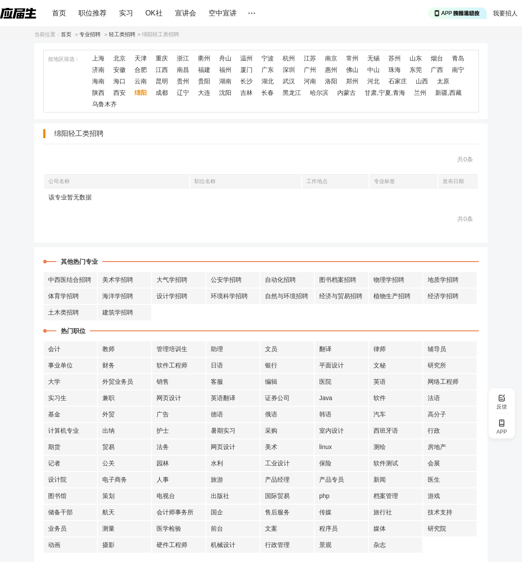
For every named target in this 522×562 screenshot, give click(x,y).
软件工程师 (172, 365)
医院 (325, 381)
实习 (126, 13)
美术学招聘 (117, 279)
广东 (267, 69)
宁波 (267, 58)
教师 (108, 348)
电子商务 (114, 479)
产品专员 (331, 479)
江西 (162, 69)
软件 (379, 397)
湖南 (225, 81)
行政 (434, 430)
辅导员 (437, 348)
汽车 (379, 414)
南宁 (458, 69)
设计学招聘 (172, 296)
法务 (163, 446)
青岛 (458, 58)
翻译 (325, 348)
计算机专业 (63, 430)
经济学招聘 (443, 296)
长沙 (246, 81)
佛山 (352, 69)
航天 (108, 512)
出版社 (220, 495)
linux (325, 446)
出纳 (108, 430)
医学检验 (169, 528)
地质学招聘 (443, 279)
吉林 (246, 92)
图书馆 (57, 495)
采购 (271, 430)
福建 (204, 69)
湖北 (267, 81)
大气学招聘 (172, 279)
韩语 (325, 414)
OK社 (154, 13)
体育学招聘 (63, 296)
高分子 (437, 414)
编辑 (271, 381)
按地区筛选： (64, 59)
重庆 (162, 58)
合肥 (140, 69)
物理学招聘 (388, 279)
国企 (217, 512)
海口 (119, 81)
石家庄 (397, 81)
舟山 (225, 58)
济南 (98, 69)
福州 (225, 69)
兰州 (420, 92)
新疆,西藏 (448, 92)
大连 (204, 92)
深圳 (289, 69)
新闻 (379, 479)
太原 (443, 81)
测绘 (379, 446)
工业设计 (277, 463)
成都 (162, 92)
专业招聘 (90, 34)
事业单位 (60, 365)
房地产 (437, 446)
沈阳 (225, 92)
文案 (271, 528)
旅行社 (382, 512)
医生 (434, 479)
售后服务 (277, 512)
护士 (163, 430)
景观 (325, 544)
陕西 (98, 92)
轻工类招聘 (122, 34)
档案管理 (385, 495)
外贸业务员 (117, 381)
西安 (119, 92)
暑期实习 (223, 430)
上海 (98, 58)
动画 (54, 544)
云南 (140, 81)
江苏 (310, 58)
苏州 (394, 58)
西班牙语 (385, 430)
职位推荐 (92, 13)
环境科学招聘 (229, 296)
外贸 (108, 414)
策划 (108, 495)
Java (325, 397)
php (324, 495)
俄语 (271, 414)
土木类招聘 (63, 312)
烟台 (437, 58)
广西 (437, 69)
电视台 (166, 495)
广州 (310, 69)
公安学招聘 (226, 279)
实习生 (57, 397)
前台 (217, 528)
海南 (98, 81)
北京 (119, 58)
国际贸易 (277, 495)
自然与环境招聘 (286, 296)
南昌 (183, 69)
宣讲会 (185, 13)
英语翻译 (223, 397)
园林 (163, 463)
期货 (54, 446)
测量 (108, 528)
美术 (271, 446)
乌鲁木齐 (104, 104)
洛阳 (331, 81)
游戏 (434, 495)
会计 (54, 348)
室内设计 (331, 430)
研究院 (437, 528)
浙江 (183, 58)
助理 (217, 348)
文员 (271, 348)
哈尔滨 (319, 92)
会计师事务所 (175, 512)
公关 (108, 463)
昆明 (162, 81)
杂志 (379, 544)
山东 (416, 58)
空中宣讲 (223, 13)
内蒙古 (346, 92)
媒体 (379, 528)
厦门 (246, 69)
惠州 (331, 69)
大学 (54, 381)
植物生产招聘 (391, 296)
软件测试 (385, 463)
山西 (422, 81)
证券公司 (277, 397)
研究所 (437, 365)
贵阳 (204, 81)
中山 (373, 69)
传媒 (325, 512)
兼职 (108, 397)
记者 (54, 463)
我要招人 (505, 13)
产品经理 (277, 479)
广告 (163, 414)
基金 (54, 414)
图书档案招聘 (337, 279)
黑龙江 (292, 92)
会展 (434, 463)
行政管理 (277, 544)
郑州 (352, 81)
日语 (217, 365)
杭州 (289, 58)
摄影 (108, 544)
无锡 (373, 58)
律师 (379, 348)
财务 (108, 365)
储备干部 (60, 512)
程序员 (328, 528)
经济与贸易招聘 (340, 296)
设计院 (57, 479)
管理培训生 (172, 348)
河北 (373, 81)
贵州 (183, 81)
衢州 (204, 58)
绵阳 (140, 92)
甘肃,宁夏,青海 (385, 92)
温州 (246, 58)
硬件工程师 (172, 544)
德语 (217, 414)
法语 (434, 397)
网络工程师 (443, 381)
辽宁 (183, 92)
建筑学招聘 (117, 312)
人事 (163, 479)
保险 (325, 463)
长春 (267, 92)
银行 (271, 365)
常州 (352, 58)
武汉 (289, 81)
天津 (140, 58)
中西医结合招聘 (69, 279)
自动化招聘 (280, 279)
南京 (331, 58)
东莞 (416, 69)
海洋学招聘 (117, 296)
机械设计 (223, 544)
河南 (310, 81)
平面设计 (331, 365)
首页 (59, 13)
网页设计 (169, 397)
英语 (379, 381)
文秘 (379, 365)
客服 (217, 381)
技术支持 (440, 512)
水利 (217, 463)
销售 (163, 381)
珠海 (394, 69)
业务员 (57, 528)
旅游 (217, 479)
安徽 (119, 69)
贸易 (108, 446)
